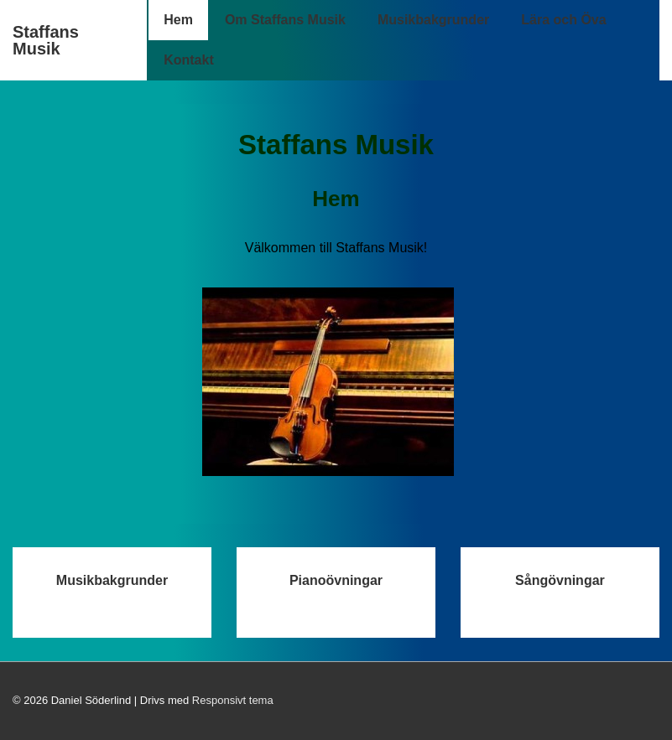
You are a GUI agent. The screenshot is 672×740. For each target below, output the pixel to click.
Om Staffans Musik (285, 20)
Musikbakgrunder (433, 20)
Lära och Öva (563, 20)
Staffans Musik (46, 40)
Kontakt (189, 60)
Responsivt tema (232, 700)
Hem (178, 20)
